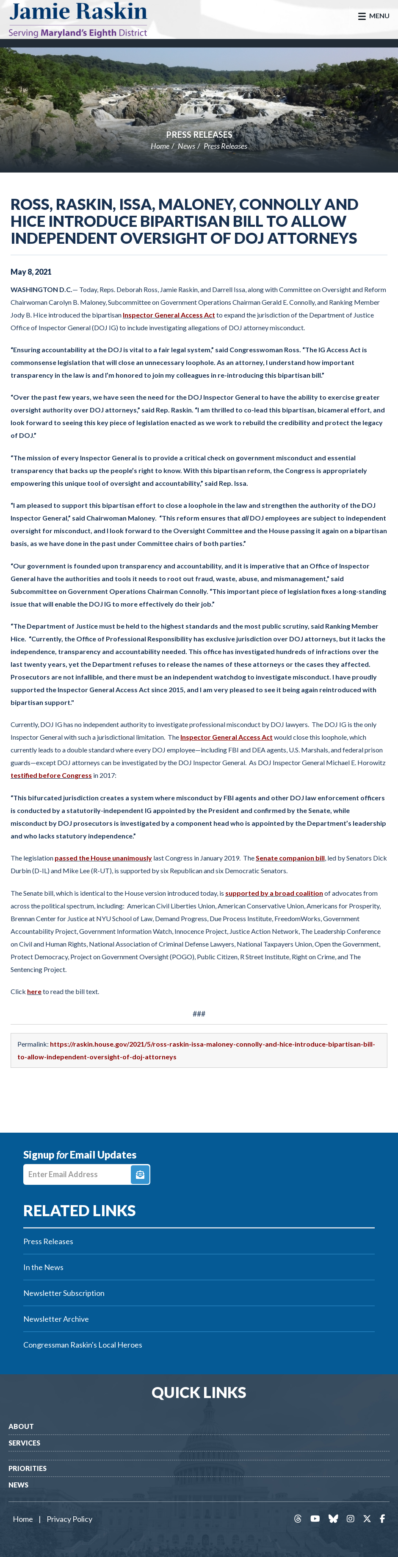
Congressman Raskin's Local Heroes (82, 1344)
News (186, 145)
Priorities (27, 1468)
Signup (140, 1174)
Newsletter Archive (56, 1318)
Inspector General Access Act (169, 315)
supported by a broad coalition (274, 893)
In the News (43, 1267)
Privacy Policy (69, 1519)
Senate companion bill (290, 858)
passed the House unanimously (103, 858)
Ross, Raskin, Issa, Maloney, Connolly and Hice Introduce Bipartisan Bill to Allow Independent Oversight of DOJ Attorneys (185, 221)
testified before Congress (51, 775)
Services (24, 1443)
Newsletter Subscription (64, 1293)
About (21, 1426)
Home (160, 145)
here (34, 991)
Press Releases (199, 134)
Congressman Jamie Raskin (86, 19)
